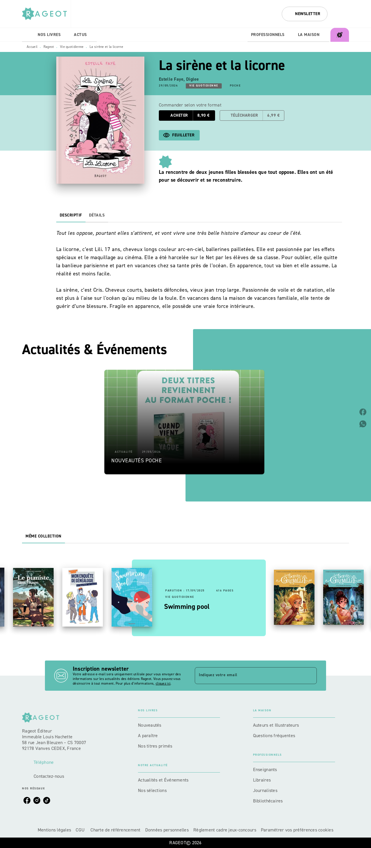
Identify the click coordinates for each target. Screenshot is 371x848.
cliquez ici (163, 683)
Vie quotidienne (72, 46)
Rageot (48, 46)
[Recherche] (341, 14)
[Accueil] (46, 14)
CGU (81, 830)
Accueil (32, 46)
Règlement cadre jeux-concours (224, 830)
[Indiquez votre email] (248, 675)
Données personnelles (167, 830)
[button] (305, 14)
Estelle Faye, (172, 79)
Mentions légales (54, 830)
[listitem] (27, 800)
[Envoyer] (310, 676)
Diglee (192, 79)
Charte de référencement (115, 830)
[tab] (28, 35)
